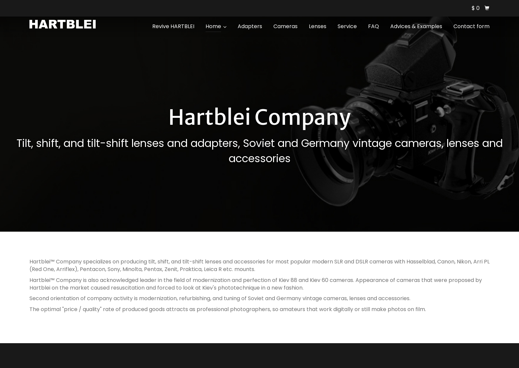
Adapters (250, 26)
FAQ (373, 26)
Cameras (285, 26)
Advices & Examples (416, 26)
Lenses (317, 26)
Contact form (471, 26)
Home (216, 26)
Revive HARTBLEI (173, 26)
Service (347, 26)
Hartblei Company (259, 117)
